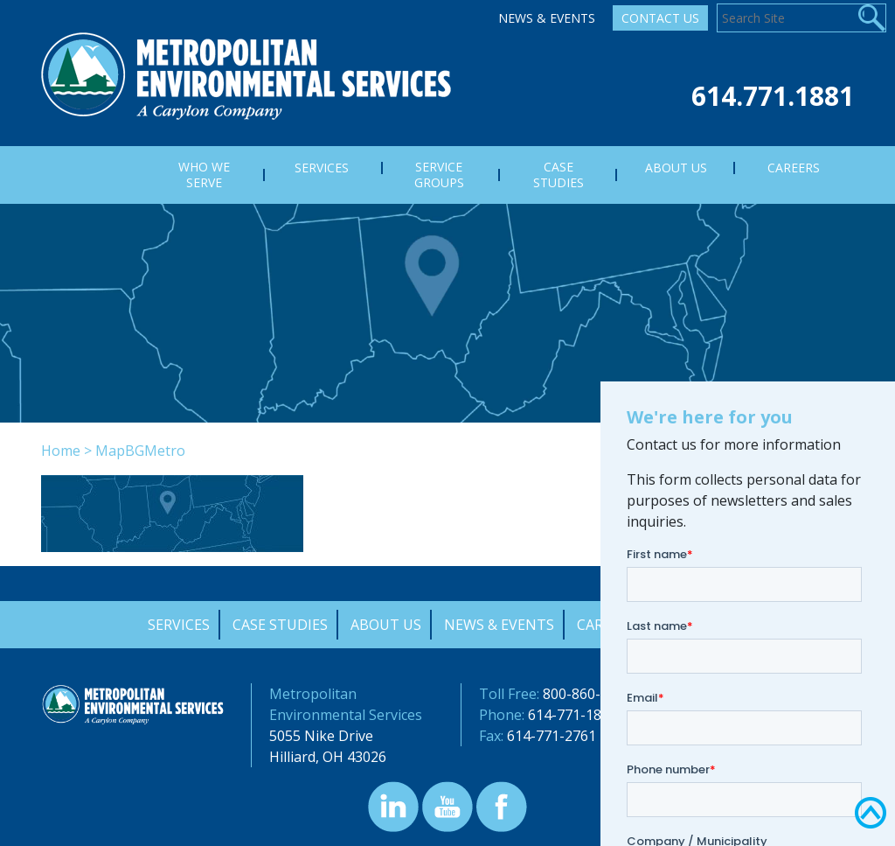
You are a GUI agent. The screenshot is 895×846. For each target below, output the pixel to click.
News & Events (546, 18)
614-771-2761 (551, 735)
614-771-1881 (572, 714)
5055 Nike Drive (321, 735)
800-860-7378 (587, 693)
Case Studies (280, 624)
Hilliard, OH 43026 (327, 756)
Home (60, 450)
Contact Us (660, 18)
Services (179, 624)
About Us (385, 624)
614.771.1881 (772, 96)
